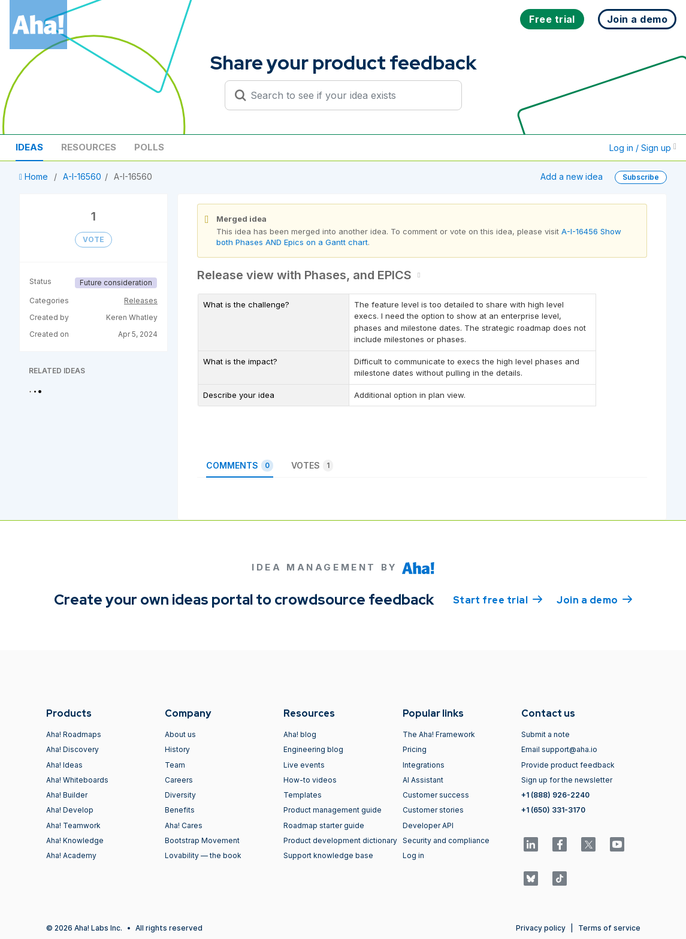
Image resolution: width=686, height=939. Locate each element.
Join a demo (594, 599)
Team (175, 764)
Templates (302, 794)
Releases (141, 300)
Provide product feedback (568, 764)
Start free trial (498, 599)
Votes (312, 466)
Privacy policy (541, 927)
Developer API (428, 825)
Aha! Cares (184, 825)
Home (34, 176)
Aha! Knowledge (75, 840)
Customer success (436, 794)
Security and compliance (446, 840)
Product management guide (332, 809)
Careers (179, 779)
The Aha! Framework (439, 734)
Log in (413, 855)
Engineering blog (313, 749)
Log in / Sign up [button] (642, 148)
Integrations (424, 764)
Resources (88, 147)
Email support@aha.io (559, 749)
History (177, 749)
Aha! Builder (66, 794)
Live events (304, 764)
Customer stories (433, 809)
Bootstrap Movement (202, 840)
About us (180, 734)
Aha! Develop (69, 809)
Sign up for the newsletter (566, 779)
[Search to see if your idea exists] (349, 95)
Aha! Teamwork (73, 825)
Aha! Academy (71, 855)
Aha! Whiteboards (77, 779)
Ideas (29, 147)
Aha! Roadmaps (73, 734)
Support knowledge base (328, 855)
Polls (149, 147)
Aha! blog (299, 734)
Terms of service (609, 927)
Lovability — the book (203, 855)
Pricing (415, 749)
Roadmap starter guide (323, 825)
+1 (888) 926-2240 (555, 794)
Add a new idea (571, 176)
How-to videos (310, 779)
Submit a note (545, 734)
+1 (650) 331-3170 (553, 809)
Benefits (180, 809)
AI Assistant (423, 779)
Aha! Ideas (64, 764)
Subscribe (640, 177)
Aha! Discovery (72, 749)
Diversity (180, 794)
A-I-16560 (82, 176)
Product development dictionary (340, 840)
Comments (239, 466)
